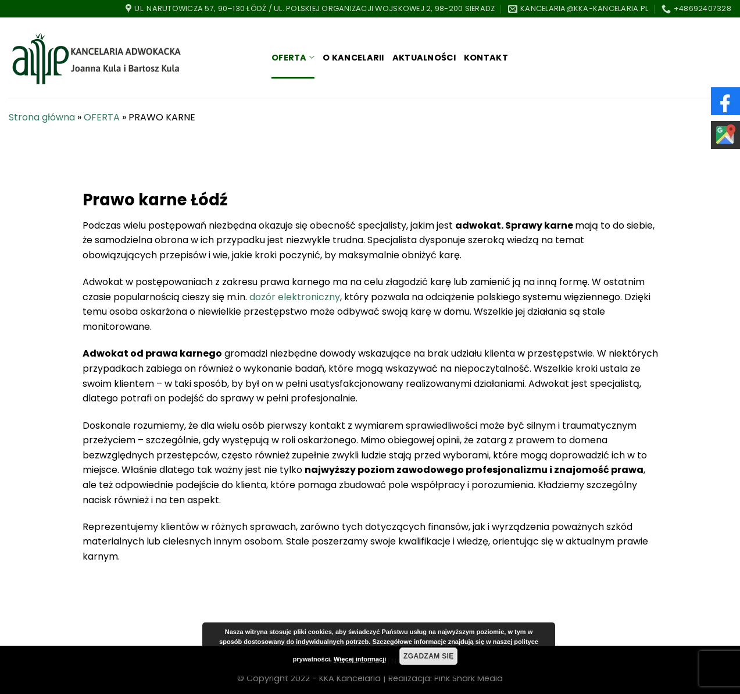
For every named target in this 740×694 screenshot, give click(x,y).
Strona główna (42, 117)
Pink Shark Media (468, 678)
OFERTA (292, 57)
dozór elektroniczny (294, 297)
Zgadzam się (428, 656)
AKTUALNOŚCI (424, 57)
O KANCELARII (353, 57)
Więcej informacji (360, 659)
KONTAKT (486, 57)
